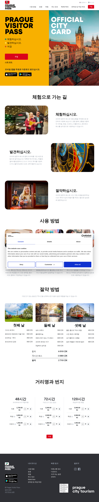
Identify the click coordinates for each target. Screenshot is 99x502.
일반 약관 (8, 490)
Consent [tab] (21, 241)
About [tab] (78, 241)
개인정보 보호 (9, 492)
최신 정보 (54, 7)
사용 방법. (9, 62)
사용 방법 (33, 7)
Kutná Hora (64, 7)
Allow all (78, 264)
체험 (46, 7)
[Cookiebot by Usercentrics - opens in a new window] (83, 236)
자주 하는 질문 (56, 474)
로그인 (92, 2)
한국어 (82, 2)
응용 (40, 7)
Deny (21, 264)
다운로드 (54, 472)
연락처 (53, 477)
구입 (91, 7)
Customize (49, 264)
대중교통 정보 (56, 469)
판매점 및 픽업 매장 (78, 7)
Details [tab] (49, 241)
